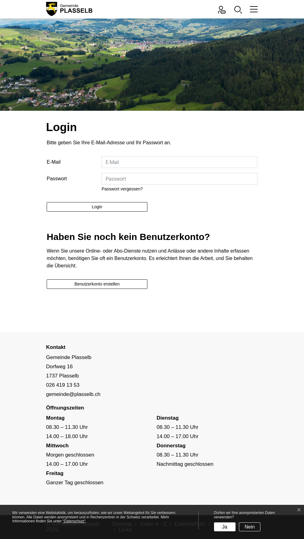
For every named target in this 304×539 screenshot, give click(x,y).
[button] (240, 9)
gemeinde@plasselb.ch (73, 394)
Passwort (57, 178)
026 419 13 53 (63, 385)
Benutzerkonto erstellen (96, 283)
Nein (249, 526)
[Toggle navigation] (253, 9)
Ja (224, 526)
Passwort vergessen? (122, 188)
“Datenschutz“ (74, 521)
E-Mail (53, 162)
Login (97, 206)
